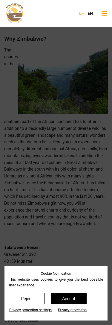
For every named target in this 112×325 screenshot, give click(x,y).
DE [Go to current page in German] (81, 13)
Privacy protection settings (30, 310)
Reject (27, 298)
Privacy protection (72, 310)
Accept (68, 298)
